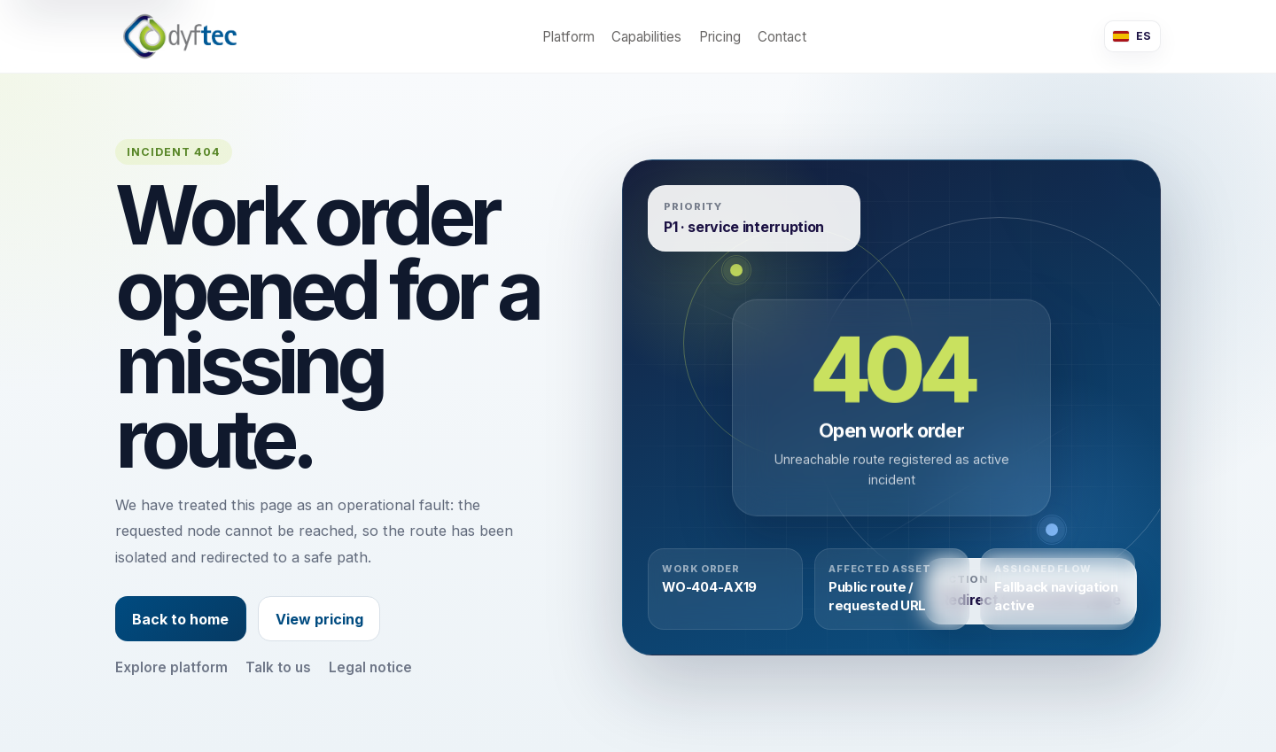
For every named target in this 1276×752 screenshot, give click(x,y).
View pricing (319, 619)
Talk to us (278, 667)
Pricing (720, 36)
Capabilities (646, 36)
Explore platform (171, 667)
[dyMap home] (180, 36)
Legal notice (370, 667)
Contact (782, 36)
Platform (568, 36)
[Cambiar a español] (1132, 36)
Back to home (180, 619)
